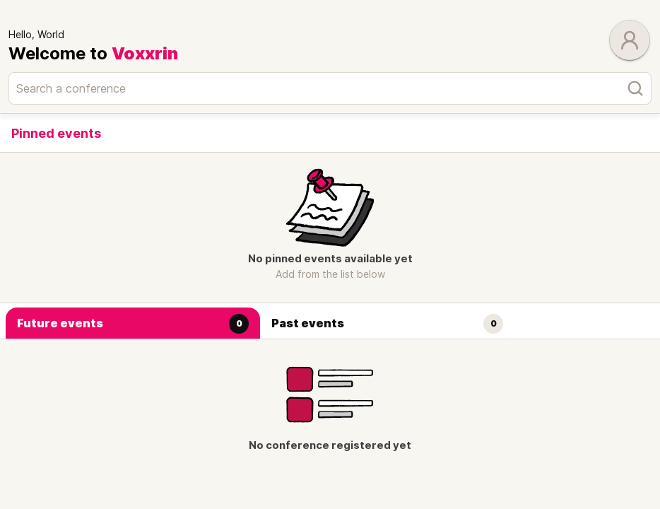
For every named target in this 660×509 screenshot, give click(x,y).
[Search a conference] (330, 88)
